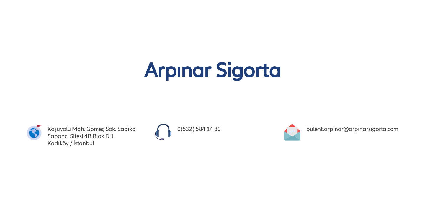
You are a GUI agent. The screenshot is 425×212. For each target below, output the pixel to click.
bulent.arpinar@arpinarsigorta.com (352, 129)
